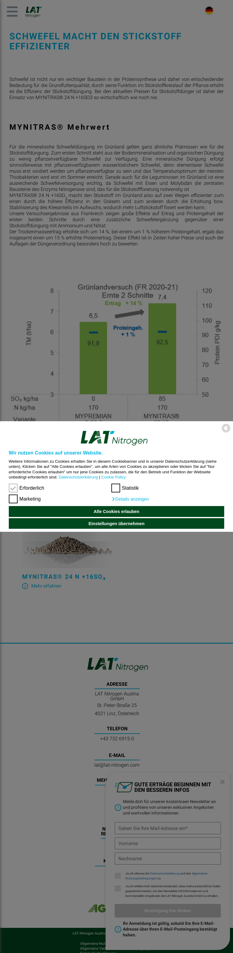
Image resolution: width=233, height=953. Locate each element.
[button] (130, 499)
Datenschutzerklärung (78, 477)
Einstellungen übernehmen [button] (117, 523)
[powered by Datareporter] (226, 432)
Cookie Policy (113, 477)
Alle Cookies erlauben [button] (116, 511)
